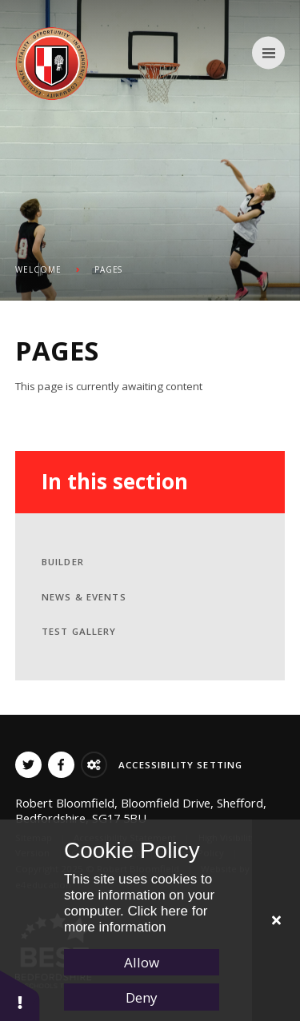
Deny (142, 997)
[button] (20, 995)
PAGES (108, 269)
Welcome (38, 269)
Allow (141, 962)
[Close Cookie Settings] (276, 920)
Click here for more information (136, 919)
